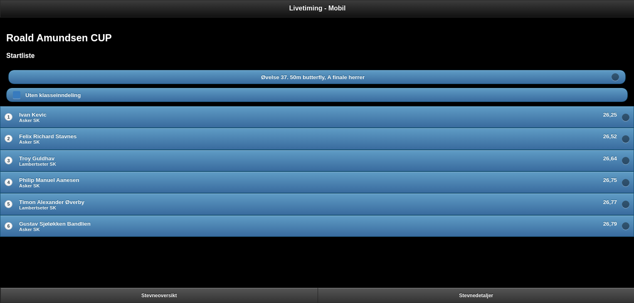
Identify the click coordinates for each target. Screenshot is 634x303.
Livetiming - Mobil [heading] (317, 8)
